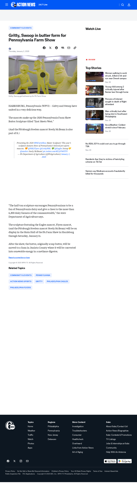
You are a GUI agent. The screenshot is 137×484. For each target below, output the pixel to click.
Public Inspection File (12, 476)
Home (30, 428)
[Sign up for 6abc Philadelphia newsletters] (27, 463)
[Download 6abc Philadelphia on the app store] (110, 463)
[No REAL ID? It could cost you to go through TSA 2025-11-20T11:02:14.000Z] (106, 147)
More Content (78, 424)
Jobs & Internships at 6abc (118, 445)
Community (111, 450)
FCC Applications (29, 476)
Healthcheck (77, 441)
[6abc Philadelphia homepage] (23, 5)
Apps (30, 450)
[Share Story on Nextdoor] (62, 49)
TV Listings (111, 441)
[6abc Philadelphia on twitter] (14, 463)
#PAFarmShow (40, 144)
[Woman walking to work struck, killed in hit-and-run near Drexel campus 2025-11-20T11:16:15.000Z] (106, 78)
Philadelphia (53, 428)
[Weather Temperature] (114, 4)
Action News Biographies (117, 433)
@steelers (24, 152)
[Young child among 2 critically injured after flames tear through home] (106, 91)
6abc (108, 424)
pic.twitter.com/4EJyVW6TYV (55, 152)
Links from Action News (82, 450)
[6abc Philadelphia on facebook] (8, 463)
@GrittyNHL (45, 149)
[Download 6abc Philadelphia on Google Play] (125, 463)
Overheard (77, 445)
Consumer (76, 437)
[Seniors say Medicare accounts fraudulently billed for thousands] (106, 174)
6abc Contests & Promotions (119, 437)
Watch (30, 441)
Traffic (30, 437)
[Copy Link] (75, 49)
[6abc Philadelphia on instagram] (21, 463)
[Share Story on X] (50, 49)
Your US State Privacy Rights (81, 473)
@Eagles (58, 149)
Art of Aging (77, 454)
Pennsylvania (54, 433)
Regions (51, 424)
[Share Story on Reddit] (56, 49)
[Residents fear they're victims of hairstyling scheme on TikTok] (106, 162)
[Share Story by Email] (68, 49)
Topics (31, 424)
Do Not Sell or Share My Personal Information (33, 473)
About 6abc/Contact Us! (117, 428)
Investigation (77, 428)
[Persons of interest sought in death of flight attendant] (106, 104)
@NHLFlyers (33, 149)
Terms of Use (97, 473)
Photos (31, 445)
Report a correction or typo (19, 258)
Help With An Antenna (116, 454)
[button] (6, 4)
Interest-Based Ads (111, 473)
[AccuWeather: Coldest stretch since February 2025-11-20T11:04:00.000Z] (106, 130)
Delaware (52, 441)
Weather (31, 433)
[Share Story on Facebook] (44, 49)
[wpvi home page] (10, 427)
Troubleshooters (79, 433)
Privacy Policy (10, 473)
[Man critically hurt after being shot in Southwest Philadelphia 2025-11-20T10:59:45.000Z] (106, 116)
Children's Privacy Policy (60, 473)
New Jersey (53, 437)
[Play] (106, 46)
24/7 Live (43, 4)
